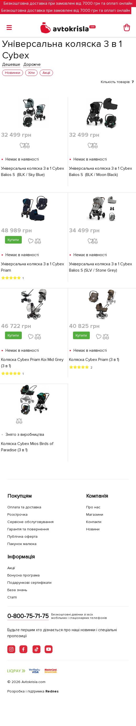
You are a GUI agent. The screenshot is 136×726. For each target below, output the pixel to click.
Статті (12, 597)
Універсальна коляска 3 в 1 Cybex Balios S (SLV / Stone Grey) (100, 267)
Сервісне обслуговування (30, 522)
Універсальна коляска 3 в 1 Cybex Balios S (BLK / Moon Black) (100, 171)
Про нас (93, 507)
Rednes (52, 691)
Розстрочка (17, 514)
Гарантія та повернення (28, 529)
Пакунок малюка (21, 544)
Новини (93, 529)
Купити (13, 240)
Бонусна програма (23, 575)
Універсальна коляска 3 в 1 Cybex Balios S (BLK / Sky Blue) (32, 171)
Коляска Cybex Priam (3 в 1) (94, 359)
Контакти (93, 522)
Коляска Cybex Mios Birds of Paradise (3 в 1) (27, 447)
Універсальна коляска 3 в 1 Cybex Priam (32, 267)
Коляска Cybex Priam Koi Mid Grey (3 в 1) (32, 362)
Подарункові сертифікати (29, 582)
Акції (11, 568)
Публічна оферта (22, 536)
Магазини (94, 514)
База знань (17, 590)
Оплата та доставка (24, 507)
